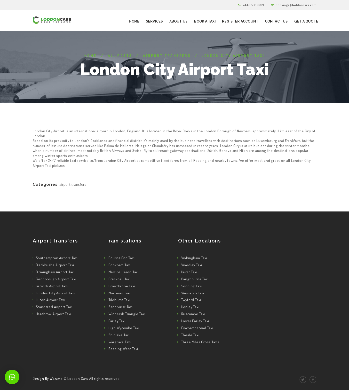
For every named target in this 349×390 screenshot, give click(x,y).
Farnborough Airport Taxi (56, 279)
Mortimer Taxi (119, 293)
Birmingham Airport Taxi (55, 272)
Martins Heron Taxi (124, 272)
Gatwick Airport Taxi (52, 286)
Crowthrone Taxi (122, 286)
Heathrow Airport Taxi (53, 314)
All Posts (120, 55)
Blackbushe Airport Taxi (55, 265)
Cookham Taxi (120, 265)
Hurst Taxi (189, 272)
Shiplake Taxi (119, 335)
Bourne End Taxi (122, 258)
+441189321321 (253, 5)
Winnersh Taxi (192, 293)
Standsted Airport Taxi (54, 306)
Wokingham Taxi (194, 258)
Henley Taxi (190, 306)
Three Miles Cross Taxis (200, 342)
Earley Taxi (117, 321)
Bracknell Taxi (120, 279)
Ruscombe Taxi (193, 314)
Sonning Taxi (191, 286)
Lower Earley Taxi (195, 321)
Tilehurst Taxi (119, 299)
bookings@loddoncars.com (296, 5)
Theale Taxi (190, 335)
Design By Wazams (48, 378)
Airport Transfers (166, 55)
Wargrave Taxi (120, 342)
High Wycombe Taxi (124, 328)
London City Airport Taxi (55, 293)
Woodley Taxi (191, 265)
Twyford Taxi (191, 299)
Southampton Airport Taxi (57, 258)
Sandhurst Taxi (121, 306)
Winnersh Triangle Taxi (127, 314)
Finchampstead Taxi (197, 328)
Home (90, 55)
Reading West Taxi (123, 348)
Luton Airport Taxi (50, 299)
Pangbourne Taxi (195, 279)
